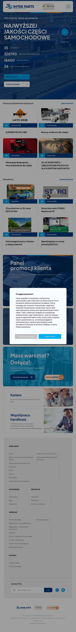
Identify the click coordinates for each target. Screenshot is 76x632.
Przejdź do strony (50, 336)
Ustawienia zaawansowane (26, 336)
